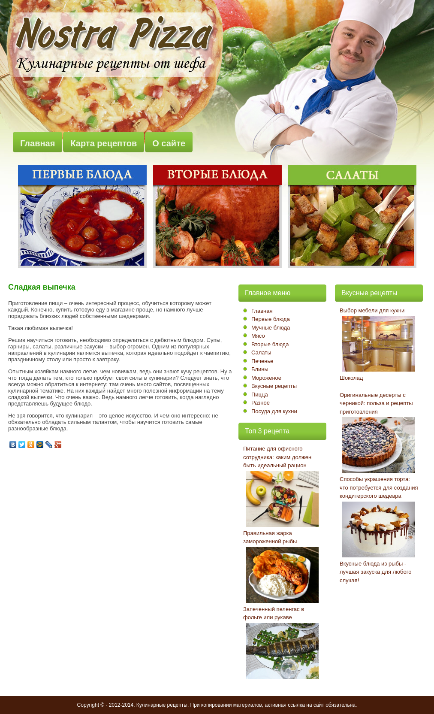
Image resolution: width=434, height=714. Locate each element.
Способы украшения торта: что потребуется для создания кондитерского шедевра (379, 487)
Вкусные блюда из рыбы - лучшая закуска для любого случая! (375, 572)
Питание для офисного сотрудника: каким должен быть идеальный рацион (277, 457)
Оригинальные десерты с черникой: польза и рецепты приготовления (376, 403)
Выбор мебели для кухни (372, 310)
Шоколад (351, 378)
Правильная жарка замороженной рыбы (270, 537)
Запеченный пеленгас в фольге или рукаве (273, 613)
